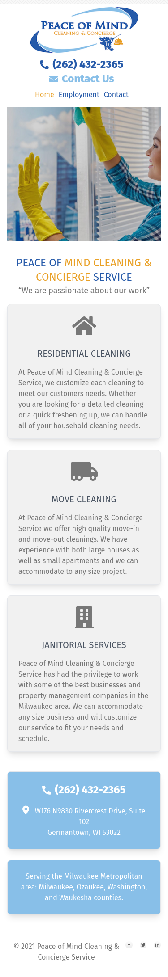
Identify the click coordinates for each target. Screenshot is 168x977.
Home (44, 94)
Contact (116, 94)
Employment (79, 94)
